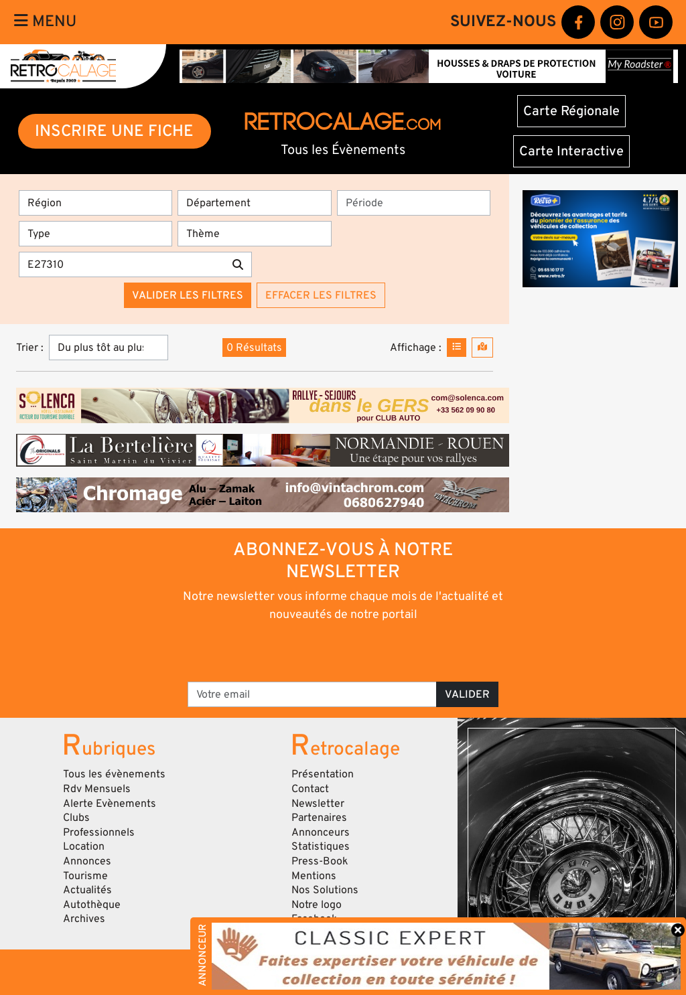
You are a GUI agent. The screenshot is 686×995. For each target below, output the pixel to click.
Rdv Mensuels (97, 788)
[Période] (413, 203)
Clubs (76, 817)
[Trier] (108, 347)
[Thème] (254, 233)
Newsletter (317, 803)
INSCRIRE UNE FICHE (114, 131)
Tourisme (85, 875)
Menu (45, 21)
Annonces (87, 861)
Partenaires (319, 817)
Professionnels (99, 832)
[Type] (95, 233)
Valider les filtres (187, 295)
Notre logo (316, 904)
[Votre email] (312, 694)
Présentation (322, 774)
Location (84, 846)
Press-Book (319, 861)
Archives (84, 918)
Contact (310, 788)
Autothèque (92, 904)
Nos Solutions (324, 890)
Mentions (313, 875)
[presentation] (324, 650)
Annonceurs (320, 832)
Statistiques (320, 846)
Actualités (87, 890)
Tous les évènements (114, 774)
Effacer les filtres (320, 295)
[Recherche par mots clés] (121, 264)
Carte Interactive (571, 151)
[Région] (95, 203)
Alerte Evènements (109, 803)
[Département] (254, 203)
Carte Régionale (571, 111)
